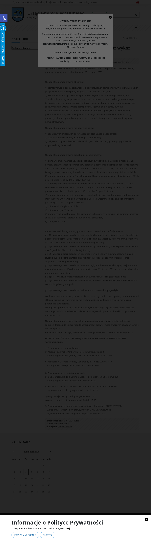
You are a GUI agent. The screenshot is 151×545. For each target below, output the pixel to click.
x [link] (146, 519)
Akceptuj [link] (48, 534)
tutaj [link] (67, 528)
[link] (3, 18)
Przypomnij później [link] (25, 534)
